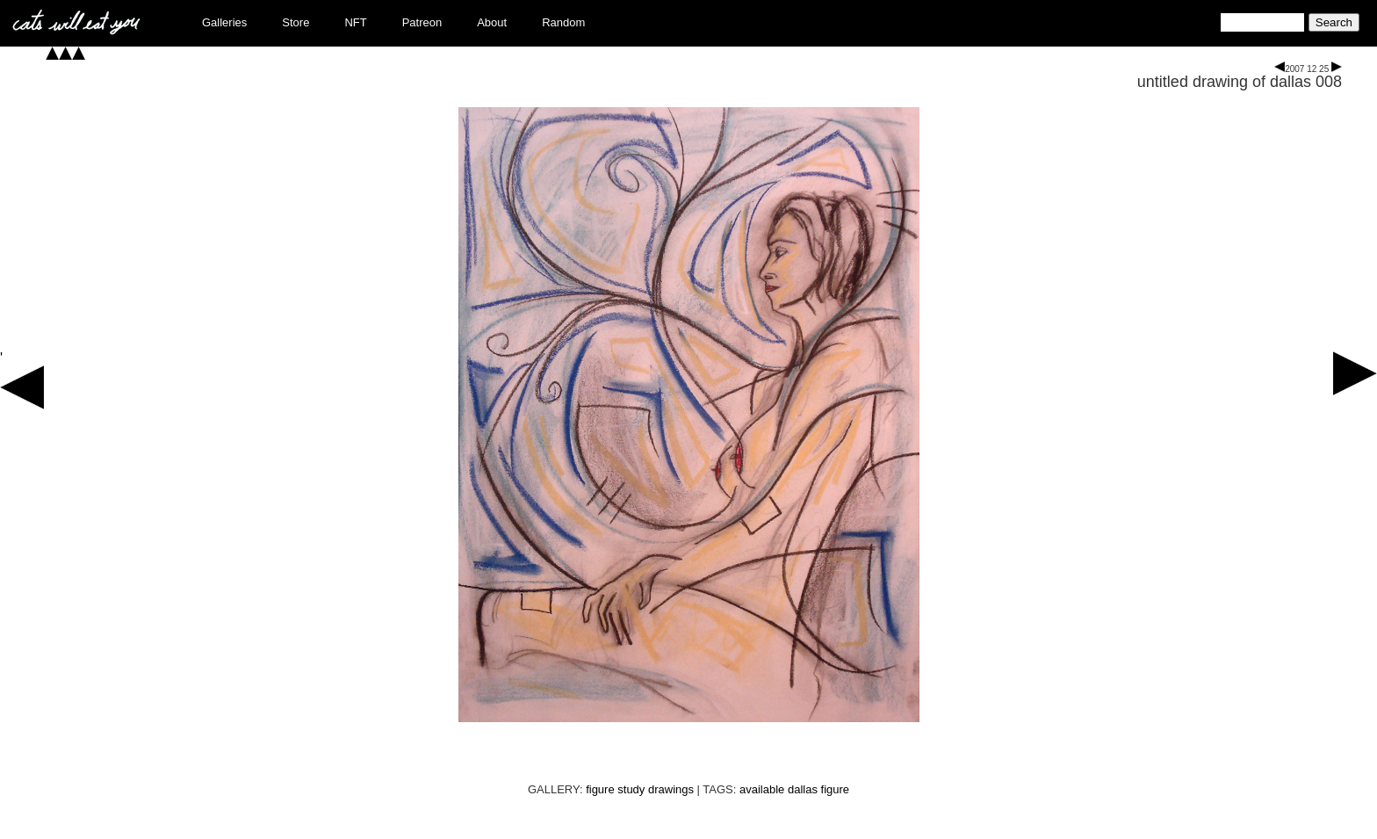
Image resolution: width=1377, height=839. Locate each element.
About (492, 22)
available (761, 789)
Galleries (224, 22)
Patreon (422, 22)
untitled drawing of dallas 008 (1239, 81)
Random (563, 22)
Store (295, 22)
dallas (803, 789)
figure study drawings (640, 789)
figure (835, 789)
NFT (355, 22)
